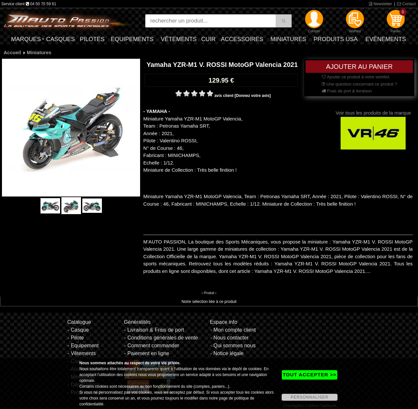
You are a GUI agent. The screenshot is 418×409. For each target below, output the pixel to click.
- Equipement (83, 345)
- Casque (78, 330)
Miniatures (288, 39)
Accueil (12, 52)
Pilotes (92, 39)
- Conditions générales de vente (161, 337)
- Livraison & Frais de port (154, 330)
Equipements (132, 39)
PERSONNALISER (309, 397)
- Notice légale (227, 353)
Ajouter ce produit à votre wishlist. (356, 76)
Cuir (208, 39)
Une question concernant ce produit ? (359, 84)
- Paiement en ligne (146, 353)
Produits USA (336, 39)
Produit (209, 293)
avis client (223, 95)
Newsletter (380, 4)
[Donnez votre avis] (252, 95)
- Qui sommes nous (233, 345)
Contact (406, 4)
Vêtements (179, 39)
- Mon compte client (233, 330)
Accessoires (242, 39)
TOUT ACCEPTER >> (309, 374)
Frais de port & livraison (347, 90)
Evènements (385, 39)
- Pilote (76, 337)
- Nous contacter (229, 337)
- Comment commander (151, 345)
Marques (26, 39)
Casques (60, 39)
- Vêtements (82, 353)
